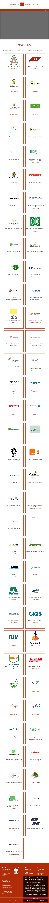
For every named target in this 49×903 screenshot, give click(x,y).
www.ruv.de (14, 645)
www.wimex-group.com (14, 830)
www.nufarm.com (14, 599)
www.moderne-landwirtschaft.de (14, 370)
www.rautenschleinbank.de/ (14, 114)
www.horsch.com (14, 414)
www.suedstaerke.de (14, 714)
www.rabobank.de (35, 646)
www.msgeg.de (14, 576)
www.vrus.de (13, 783)
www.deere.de (14, 437)
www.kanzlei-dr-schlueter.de (14, 300)
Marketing (43, 894)
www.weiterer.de (35, 483)
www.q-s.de (35, 622)
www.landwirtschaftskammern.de (35, 739)
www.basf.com (35, 114)
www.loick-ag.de (14, 553)
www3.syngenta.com (14, 737)
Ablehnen (42, 900)
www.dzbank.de (35, 300)
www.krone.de (35, 553)
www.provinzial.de (13, 622)
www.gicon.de (14, 393)
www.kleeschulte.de (35, 437)
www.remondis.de (35, 668)
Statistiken (36, 894)
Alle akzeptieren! (35, 898)
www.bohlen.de (14, 160)
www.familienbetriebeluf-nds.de (14, 346)
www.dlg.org (35, 231)
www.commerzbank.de (14, 206)
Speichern (29, 900)
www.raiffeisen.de (14, 276)
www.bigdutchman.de (35, 137)
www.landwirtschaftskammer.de (35, 508)
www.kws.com (35, 460)
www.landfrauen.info (35, 253)
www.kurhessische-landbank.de (14, 460)
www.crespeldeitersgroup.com (14, 230)
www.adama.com (14, 68)
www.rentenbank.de (14, 506)
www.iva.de (35, 414)
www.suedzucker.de (35, 714)
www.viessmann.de (35, 760)
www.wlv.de (14, 808)
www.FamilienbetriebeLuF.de (35, 322)
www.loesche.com (35, 518)
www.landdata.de (14, 483)
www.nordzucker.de (35, 576)
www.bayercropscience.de (14, 137)
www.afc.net (35, 68)
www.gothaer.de (35, 391)
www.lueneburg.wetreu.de (35, 806)
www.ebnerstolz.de (14, 323)
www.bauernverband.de (14, 253)
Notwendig (29, 894)
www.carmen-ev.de (14, 183)
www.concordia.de (35, 208)
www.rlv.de (14, 693)
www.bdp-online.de (35, 162)
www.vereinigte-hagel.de (14, 760)
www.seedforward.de (35, 691)
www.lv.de (14, 530)
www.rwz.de (14, 670)
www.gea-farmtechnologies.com (35, 370)
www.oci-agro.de (35, 599)
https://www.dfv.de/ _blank (35, 276)
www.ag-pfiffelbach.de (14, 91)
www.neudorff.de (35, 783)
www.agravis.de (35, 91)
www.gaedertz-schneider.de (14, 854)
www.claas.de (35, 183)
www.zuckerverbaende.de (35, 830)
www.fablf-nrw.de (35, 346)
